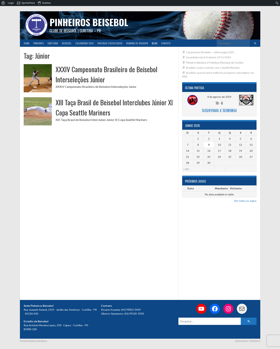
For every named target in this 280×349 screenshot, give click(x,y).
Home (26, 43)
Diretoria (53, 43)
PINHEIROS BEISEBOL (89, 22)
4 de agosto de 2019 (219, 96)
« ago (186, 168)
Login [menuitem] (11, 3)
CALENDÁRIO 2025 (84, 43)
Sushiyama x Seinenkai (219, 110)
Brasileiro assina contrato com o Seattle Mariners (213, 67)
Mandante (221, 188)
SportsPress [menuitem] (28, 3)
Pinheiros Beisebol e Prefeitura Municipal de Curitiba (214, 62)
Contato (166, 43)
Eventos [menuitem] (44, 3)
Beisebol (67, 43)
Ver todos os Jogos (245, 200)
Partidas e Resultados (109, 43)
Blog (154, 43)
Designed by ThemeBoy (247, 341)
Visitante (236, 188)
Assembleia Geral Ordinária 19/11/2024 (208, 57)
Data (190, 188)
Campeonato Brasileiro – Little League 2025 (210, 52)
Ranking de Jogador (137, 43)
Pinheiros (38, 43)
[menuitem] (3, 3)
